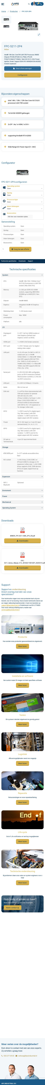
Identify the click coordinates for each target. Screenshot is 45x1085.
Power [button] (4, 496)
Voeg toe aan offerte (20, 249)
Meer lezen (22, 646)
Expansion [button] (6, 477)
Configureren (22, 75)
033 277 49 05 (7, 1056)
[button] (38, 4)
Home (3, 11)
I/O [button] (3, 327)
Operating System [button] (9, 508)
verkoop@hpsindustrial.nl (10, 610)
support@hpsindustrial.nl (10, 605)
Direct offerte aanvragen (22, 68)
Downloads (22, 261)
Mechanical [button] (6, 502)
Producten (14, 11)
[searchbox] (20, 217)
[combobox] (22, 187)
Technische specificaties (8, 261)
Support (30, 261)
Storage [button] (5, 447)
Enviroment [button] (6, 490)
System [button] (5, 275)
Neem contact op (12, 908)
